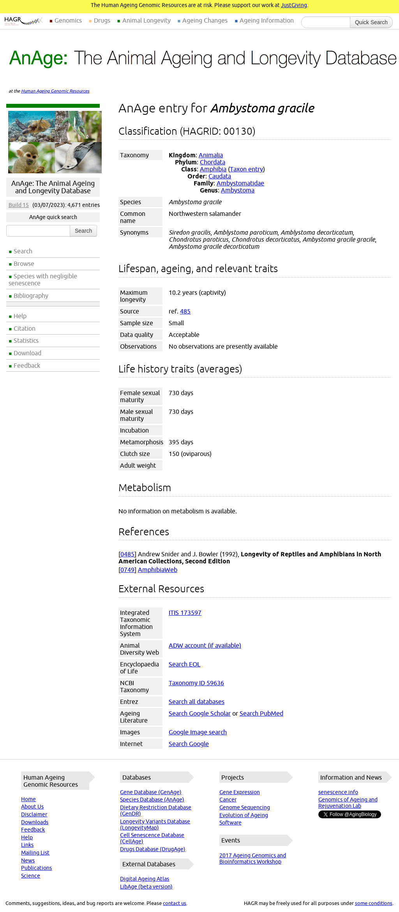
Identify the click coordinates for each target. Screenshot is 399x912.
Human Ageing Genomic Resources (55, 91)
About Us (32, 806)
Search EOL (184, 664)
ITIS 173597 (185, 612)
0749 (127, 569)
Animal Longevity (146, 20)
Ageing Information (267, 20)
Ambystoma (237, 190)
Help (20, 315)
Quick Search (371, 22)
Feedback (27, 365)
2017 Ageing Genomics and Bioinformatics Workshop (252, 858)
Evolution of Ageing (243, 815)
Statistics (26, 340)
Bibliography (31, 295)
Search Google (189, 743)
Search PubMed (261, 713)
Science (30, 876)
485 (185, 311)
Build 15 (19, 205)
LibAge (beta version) (146, 887)
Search (23, 251)
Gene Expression (239, 792)
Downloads (34, 822)
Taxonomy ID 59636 (196, 682)
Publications (36, 868)
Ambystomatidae (240, 183)
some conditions (373, 903)
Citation (24, 328)
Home (28, 799)
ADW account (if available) (205, 645)
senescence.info (338, 792)
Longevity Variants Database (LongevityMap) (155, 824)
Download (27, 352)
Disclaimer (34, 814)
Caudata (219, 176)
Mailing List (35, 853)
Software (230, 822)
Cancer (228, 799)
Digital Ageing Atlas (144, 879)
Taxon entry (246, 169)
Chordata (212, 162)
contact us (174, 903)
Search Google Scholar (200, 713)
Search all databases (196, 701)
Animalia (211, 155)
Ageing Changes (205, 20)
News (28, 860)
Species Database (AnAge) (152, 799)
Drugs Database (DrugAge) (152, 849)
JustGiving (294, 5)
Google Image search (198, 732)
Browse (24, 263)
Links (27, 845)
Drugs (102, 20)
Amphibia (213, 169)
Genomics (68, 20)
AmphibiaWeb (157, 569)
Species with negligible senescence (43, 280)
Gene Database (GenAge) (151, 792)
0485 (127, 554)
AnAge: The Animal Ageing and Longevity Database (53, 187)
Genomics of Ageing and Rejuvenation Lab (348, 802)
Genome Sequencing (244, 807)
